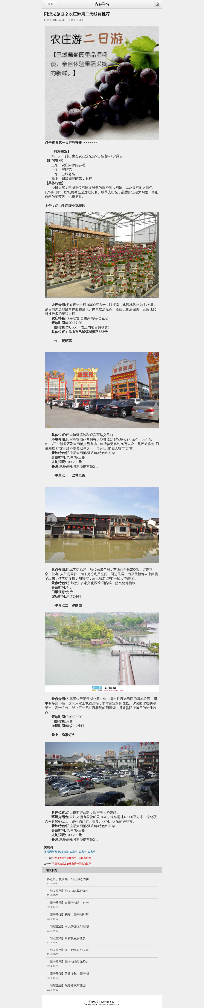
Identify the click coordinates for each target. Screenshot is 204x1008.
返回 (50, 3)
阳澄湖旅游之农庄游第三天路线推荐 (71, 858)
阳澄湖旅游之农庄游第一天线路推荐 (71, 863)
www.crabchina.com (109, 1004)
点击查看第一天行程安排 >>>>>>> (71, 143)
